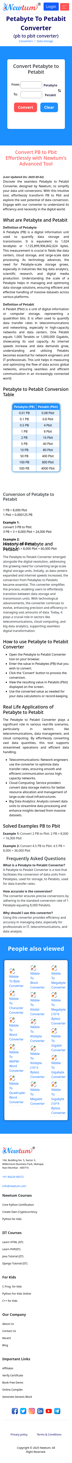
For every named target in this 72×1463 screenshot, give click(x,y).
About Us (8, 1324)
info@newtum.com (14, 1186)
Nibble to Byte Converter (16, 978)
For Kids (9, 1277)
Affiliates (7, 1368)
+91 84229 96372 (13, 1177)
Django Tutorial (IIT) (14, 1263)
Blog (5, 1345)
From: (16, 84)
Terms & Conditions (49, 1434)
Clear (49, 107)
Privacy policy (19, 1434)
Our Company (14, 1314)
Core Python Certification (18, 1204)
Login (51, 6)
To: (16, 94)
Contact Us (9, 1331)
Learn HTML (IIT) (12, 1242)
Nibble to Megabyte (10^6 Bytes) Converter (58, 1008)
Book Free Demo (12, 1382)
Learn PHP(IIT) (11, 1249)
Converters (26, 41)
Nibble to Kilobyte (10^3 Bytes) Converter (37, 1062)
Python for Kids (12, 1219)
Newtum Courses (17, 1195)
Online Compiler (12, 1389)
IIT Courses (12, 1232)
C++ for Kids (9, 1301)
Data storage (45, 41)
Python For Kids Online (16, 1293)
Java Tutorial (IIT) (12, 1256)
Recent (6, 1338)
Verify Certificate (12, 1375)
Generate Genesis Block (17, 1397)
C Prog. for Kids (12, 1286)
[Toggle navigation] (64, 7)
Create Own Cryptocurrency (19, 1212)
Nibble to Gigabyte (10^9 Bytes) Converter (58, 1098)
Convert (25, 107)
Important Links (16, 1359)
